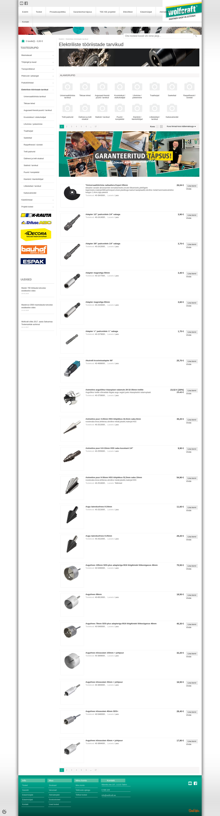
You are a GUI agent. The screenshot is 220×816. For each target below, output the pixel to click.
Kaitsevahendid (30, 193)
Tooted (39, 12)
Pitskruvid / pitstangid (30, 76)
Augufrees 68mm (94, 594)
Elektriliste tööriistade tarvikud (34, 90)
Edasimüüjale (27, 795)
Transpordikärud (28, 69)
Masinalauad (26, 55)
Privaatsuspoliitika (58, 12)
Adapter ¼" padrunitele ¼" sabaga (102, 331)
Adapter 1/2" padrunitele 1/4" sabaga (103, 214)
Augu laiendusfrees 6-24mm (99, 506)
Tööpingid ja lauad (28, 62)
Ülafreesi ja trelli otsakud (34, 158)
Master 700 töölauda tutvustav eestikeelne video (37, 291)
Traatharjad (28, 131)
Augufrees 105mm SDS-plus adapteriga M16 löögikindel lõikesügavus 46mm (122, 565)
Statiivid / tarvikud (31, 165)
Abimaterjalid (165, 12)
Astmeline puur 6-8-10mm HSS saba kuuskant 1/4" (109, 448)
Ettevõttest (127, 12)
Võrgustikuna (161, 126)
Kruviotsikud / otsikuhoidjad (35, 117)
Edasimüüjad (146, 12)
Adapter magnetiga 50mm (98, 273)
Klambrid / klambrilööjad (33, 179)
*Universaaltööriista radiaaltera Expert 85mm (107, 185)
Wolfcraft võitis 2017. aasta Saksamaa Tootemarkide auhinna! (37, 325)
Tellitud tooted (81, 795)
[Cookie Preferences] (4, 811)
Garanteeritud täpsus (82, 12)
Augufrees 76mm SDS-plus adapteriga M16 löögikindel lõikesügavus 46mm (121, 623)
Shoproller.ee (194, 810)
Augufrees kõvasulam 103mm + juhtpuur (105, 653)
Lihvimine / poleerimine (33, 124)
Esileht (61, 39)
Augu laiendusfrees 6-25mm (99, 536)
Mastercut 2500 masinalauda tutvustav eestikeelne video (37, 308)
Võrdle (188, 189)
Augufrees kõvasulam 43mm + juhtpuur (104, 740)
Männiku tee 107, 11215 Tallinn (114, 785)
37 (96, 126)
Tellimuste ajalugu (83, 790)
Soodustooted (54, 800)
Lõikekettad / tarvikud (32, 186)
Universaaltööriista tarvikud (35, 96)
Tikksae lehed (29, 103)
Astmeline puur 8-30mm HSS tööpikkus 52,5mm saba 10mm (114, 477)
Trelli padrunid (29, 152)
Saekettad (28, 138)
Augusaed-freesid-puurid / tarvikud (38, 110)
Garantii (25, 790)
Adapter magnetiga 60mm (98, 302)
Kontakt (25, 22)
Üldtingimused (185, 12)
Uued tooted (54, 804)
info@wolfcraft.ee (109, 795)
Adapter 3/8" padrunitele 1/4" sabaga (103, 243)
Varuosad (53, 790)
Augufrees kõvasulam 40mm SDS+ (102, 711)
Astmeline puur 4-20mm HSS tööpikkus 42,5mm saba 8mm (113, 419)
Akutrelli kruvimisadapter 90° (99, 360)
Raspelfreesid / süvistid (33, 145)
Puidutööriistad (27, 83)
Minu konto (80, 785)
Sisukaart (53, 785)
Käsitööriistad (26, 200)
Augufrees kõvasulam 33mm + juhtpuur (104, 682)
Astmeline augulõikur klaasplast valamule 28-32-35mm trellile (114, 390)
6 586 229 (106, 790)
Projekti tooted (27, 207)
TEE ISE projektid (108, 12)
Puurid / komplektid (31, 172)
